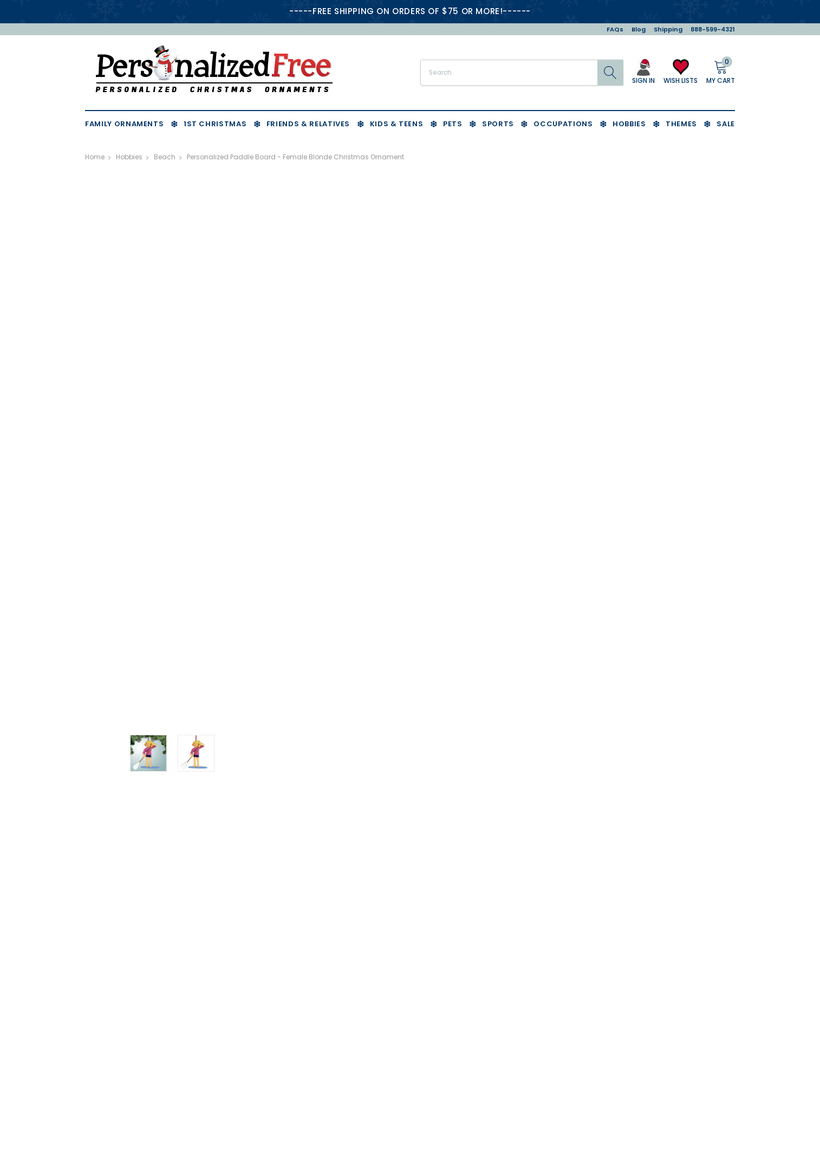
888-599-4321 (713, 29)
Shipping (668, 29)
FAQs (615, 29)
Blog (639, 29)
